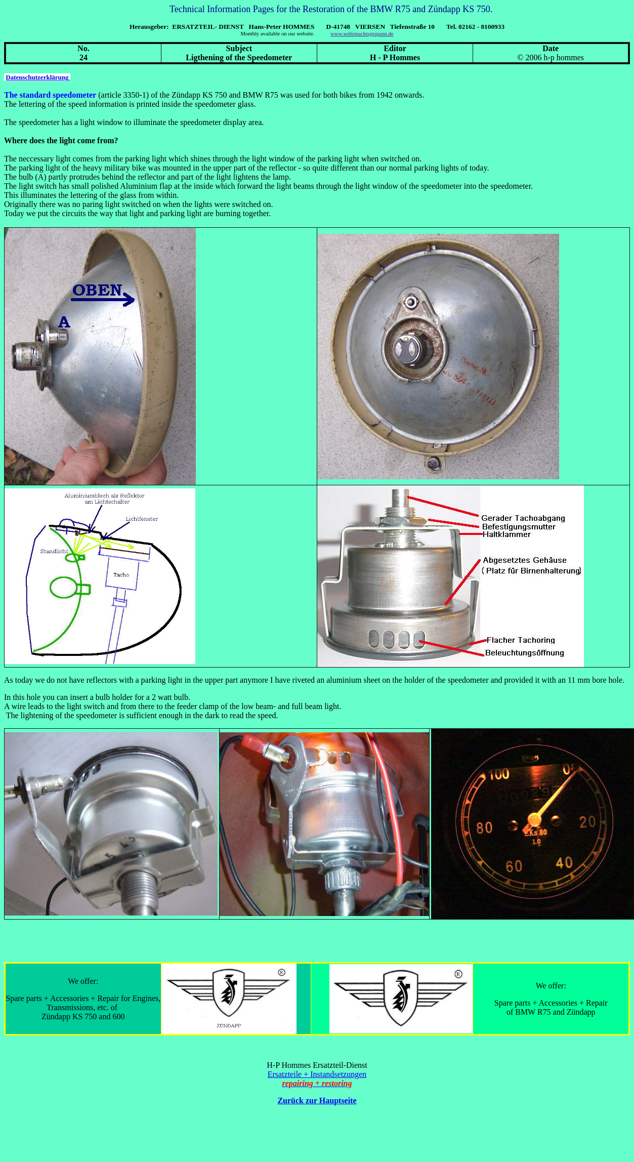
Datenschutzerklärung (38, 77)
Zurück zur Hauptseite (316, 1100)
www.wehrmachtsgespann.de (361, 33)
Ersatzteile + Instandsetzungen (317, 1074)
